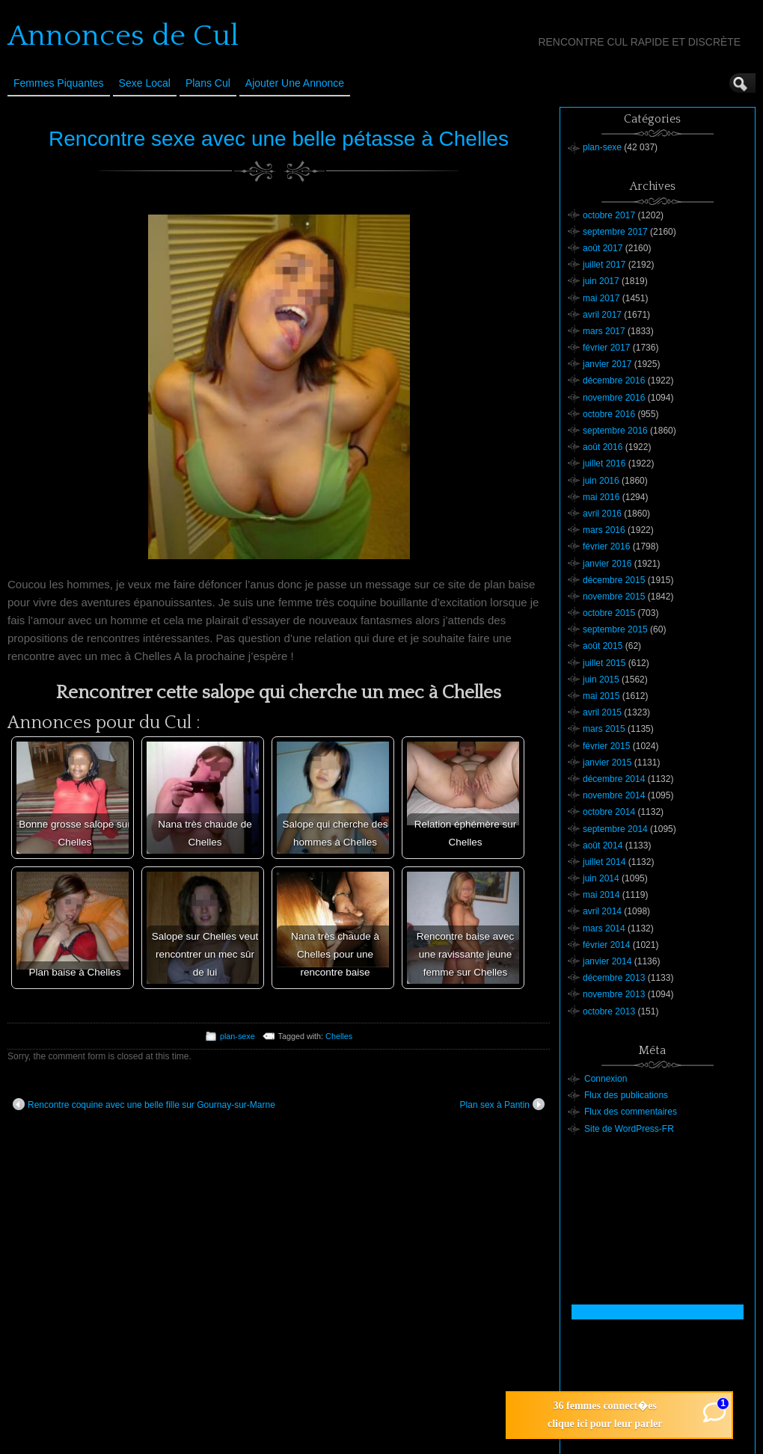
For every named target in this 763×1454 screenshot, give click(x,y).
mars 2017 (604, 331)
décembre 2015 (614, 580)
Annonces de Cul (123, 35)
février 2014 (606, 945)
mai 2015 (601, 696)
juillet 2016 (604, 463)
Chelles (338, 1036)
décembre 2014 (614, 779)
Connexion (605, 1078)
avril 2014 (602, 911)
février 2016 (606, 546)
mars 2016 (604, 530)
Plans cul (208, 83)
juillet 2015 (604, 663)
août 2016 (602, 447)
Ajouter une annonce (294, 83)
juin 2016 (601, 480)
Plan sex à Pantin (502, 1104)
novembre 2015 (614, 596)
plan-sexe (237, 1036)
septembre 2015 (615, 629)
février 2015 (606, 746)
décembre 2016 (614, 380)
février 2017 (606, 347)
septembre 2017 (615, 232)
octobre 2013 (609, 1011)
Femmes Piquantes (58, 83)
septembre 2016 (615, 430)
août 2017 (602, 248)
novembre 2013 (614, 994)
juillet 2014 (604, 862)
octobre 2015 (609, 613)
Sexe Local (145, 83)
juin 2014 (601, 878)
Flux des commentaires (630, 1111)
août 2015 (602, 646)
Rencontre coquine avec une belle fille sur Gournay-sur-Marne (144, 1104)
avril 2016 (602, 513)
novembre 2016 (614, 397)
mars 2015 (604, 729)
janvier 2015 (607, 762)
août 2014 (602, 845)
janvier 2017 (607, 364)
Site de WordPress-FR (629, 1129)
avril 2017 (602, 314)
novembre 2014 (614, 795)
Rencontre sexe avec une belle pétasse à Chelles (279, 138)
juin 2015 (601, 679)
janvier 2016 (607, 563)
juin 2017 (601, 281)
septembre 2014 (615, 829)
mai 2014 (601, 895)
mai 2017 (601, 298)
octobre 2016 (609, 414)
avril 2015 (602, 712)
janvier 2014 (607, 961)
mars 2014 (604, 928)
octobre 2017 (609, 215)
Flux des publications (626, 1095)
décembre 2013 (614, 978)
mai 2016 (601, 497)
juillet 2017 (604, 264)
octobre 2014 (609, 812)
